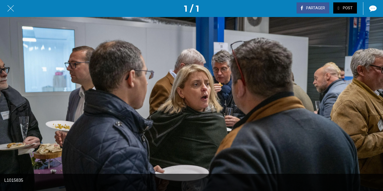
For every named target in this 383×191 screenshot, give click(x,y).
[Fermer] (10, 8)
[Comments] (372, 8)
